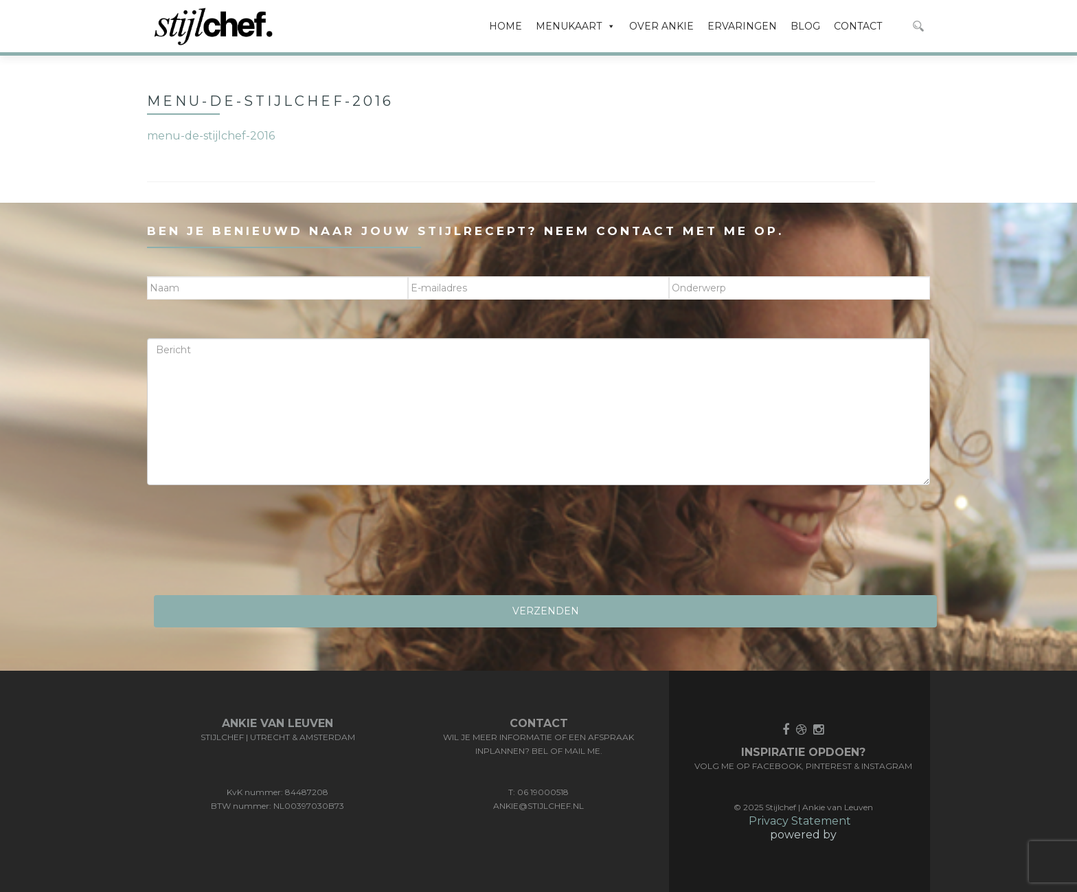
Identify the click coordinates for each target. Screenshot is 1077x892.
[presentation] (251, 545)
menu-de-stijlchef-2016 (211, 135)
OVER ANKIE (661, 26)
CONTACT (858, 26)
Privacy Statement (800, 820)
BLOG (805, 26)
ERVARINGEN (742, 26)
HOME (505, 26)
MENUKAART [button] (575, 26)
